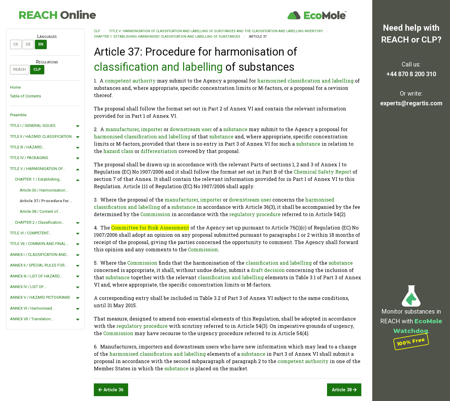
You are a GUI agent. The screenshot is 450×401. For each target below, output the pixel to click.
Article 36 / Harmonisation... (44, 190)
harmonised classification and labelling (305, 80)
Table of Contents (25, 96)
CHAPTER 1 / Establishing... (38, 179)
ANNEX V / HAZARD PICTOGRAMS (40, 297)
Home (15, 87)
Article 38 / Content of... (40, 211)
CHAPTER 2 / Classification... (39, 222)
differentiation (159, 151)
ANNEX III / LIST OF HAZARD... (36, 276)
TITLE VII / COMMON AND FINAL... (39, 243)
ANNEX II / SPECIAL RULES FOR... (38, 265)
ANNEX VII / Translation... (31, 319)
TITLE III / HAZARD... (27, 147)
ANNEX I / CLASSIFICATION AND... (39, 254)
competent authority (130, 80)
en (40, 44)
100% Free (411, 341)
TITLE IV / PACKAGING (29, 157)
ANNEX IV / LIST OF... (28, 286)
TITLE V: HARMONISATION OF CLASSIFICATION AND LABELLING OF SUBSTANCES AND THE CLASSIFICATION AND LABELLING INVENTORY (216, 31)
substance (235, 129)
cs (15, 44)
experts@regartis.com (411, 103)
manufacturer (122, 129)
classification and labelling (158, 67)
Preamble (18, 115)
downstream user (191, 129)
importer (151, 129)
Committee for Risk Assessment (150, 227)
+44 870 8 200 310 (411, 74)
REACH (57, 15)
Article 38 (344, 390)
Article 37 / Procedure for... (46, 201)
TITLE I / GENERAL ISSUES (33, 125)
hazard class (118, 151)
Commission (155, 214)
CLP (37, 69)
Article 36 (110, 390)
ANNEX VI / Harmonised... (32, 308)
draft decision (268, 270)
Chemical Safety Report (322, 171)
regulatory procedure (255, 214)
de (28, 44)
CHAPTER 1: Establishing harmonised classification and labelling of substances (167, 37)
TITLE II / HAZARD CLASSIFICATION (41, 136)
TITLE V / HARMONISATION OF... (37, 168)
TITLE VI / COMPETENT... (30, 233)
